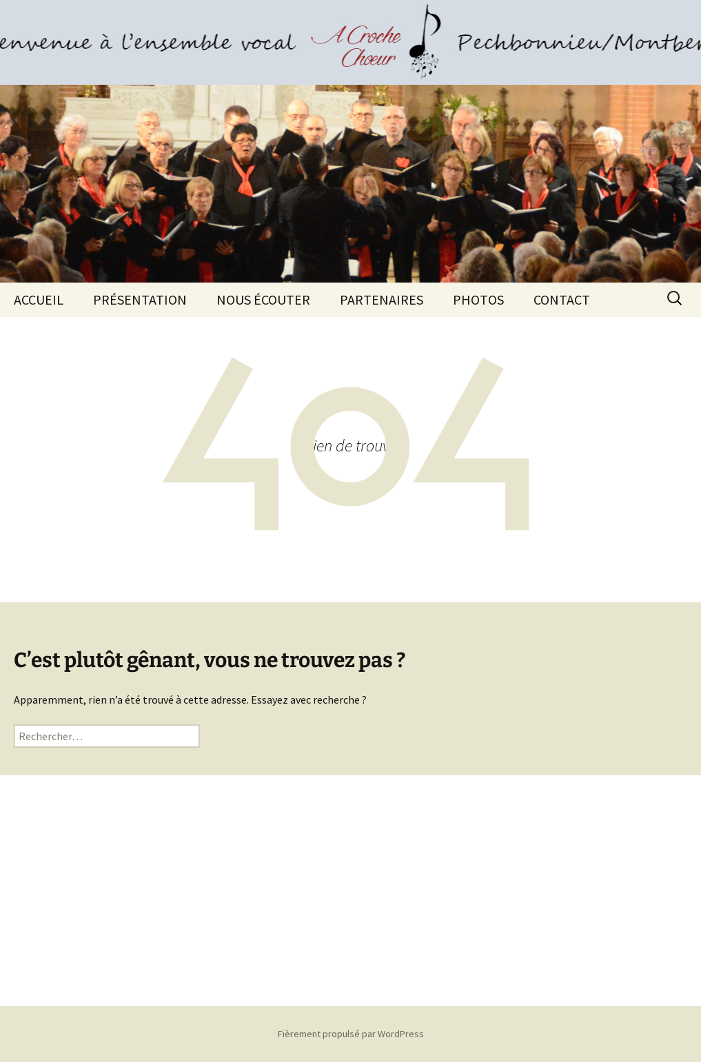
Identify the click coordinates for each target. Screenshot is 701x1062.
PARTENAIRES (381, 299)
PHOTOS (478, 299)
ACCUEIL (38, 299)
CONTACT (562, 299)
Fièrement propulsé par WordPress (351, 1034)
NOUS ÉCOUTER (263, 299)
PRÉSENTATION (140, 299)
